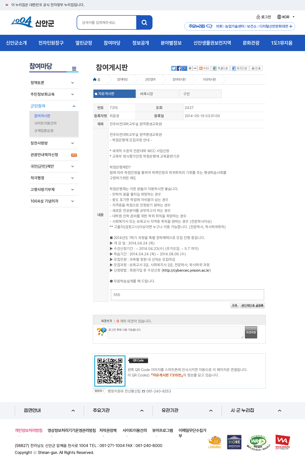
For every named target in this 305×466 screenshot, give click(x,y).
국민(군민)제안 (42, 166)
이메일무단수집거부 (192, 433)
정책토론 (37, 82)
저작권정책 (108, 430)
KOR (285, 17)
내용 (100, 215)
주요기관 (118, 410)
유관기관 (187, 410)
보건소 (252, 26)
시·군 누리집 (256, 410)
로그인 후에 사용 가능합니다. (175, 332)
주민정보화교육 (43, 94)
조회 (159, 108)
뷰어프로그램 (162, 430)
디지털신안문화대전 (273, 26)
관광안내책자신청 (44, 154)
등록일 (159, 116)
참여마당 (122, 79)
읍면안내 (49, 410)
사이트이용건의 (45, 123)
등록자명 (100, 116)
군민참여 (38, 106)
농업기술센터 (234, 26)
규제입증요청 (43, 131)
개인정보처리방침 (28, 430)
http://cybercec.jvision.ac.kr (186, 270)
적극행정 (37, 178)
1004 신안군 (32, 22)
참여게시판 (42, 116)
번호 (100, 108)
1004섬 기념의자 (44, 201)
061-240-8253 (158, 391)
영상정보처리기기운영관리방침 (72, 430)
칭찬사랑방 (39, 143)
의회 (219, 26)
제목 (100, 124)
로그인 (263, 17)
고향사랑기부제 (43, 189)
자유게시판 (209, 79)
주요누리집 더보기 (291, 26)
